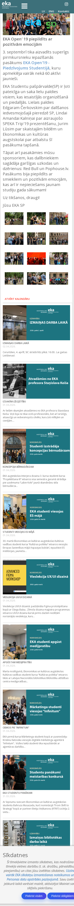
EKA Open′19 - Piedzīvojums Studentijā (26, 65)
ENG (51, 11)
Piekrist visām (33, 896)
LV (43, 11)
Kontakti (63, 11)
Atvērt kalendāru (17, 299)
